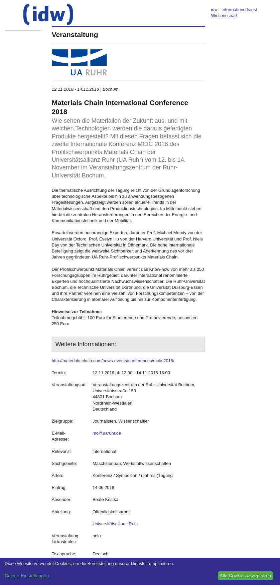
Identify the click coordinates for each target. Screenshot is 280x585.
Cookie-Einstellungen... (29, 575)
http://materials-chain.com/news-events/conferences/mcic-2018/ (113, 360)
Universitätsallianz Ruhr (115, 523)
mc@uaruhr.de (107, 433)
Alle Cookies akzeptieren (245, 575)
